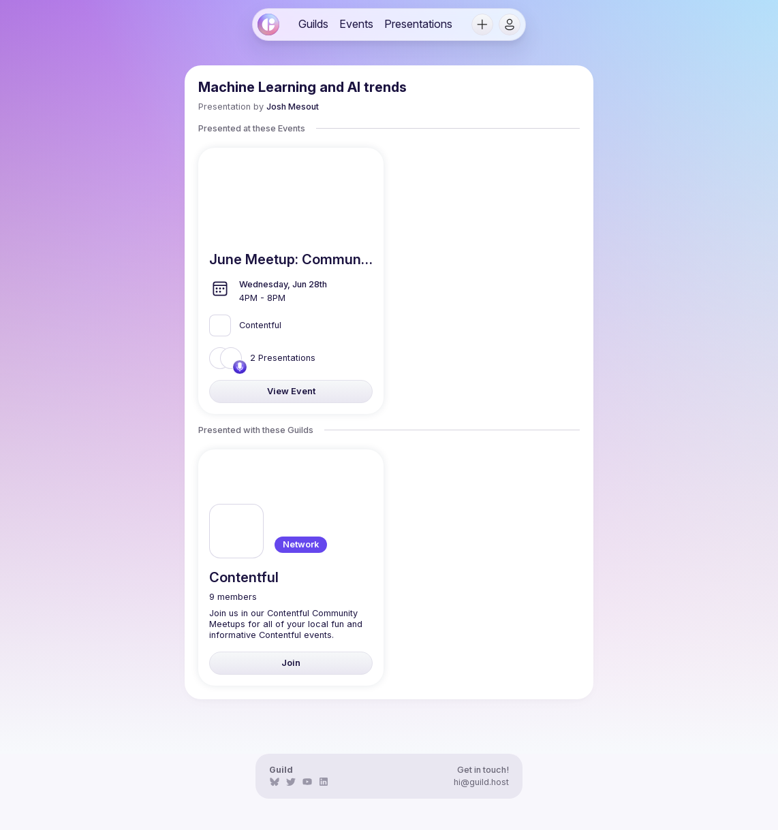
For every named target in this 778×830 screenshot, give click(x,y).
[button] (482, 24)
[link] (268, 24)
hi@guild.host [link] (481, 782)
